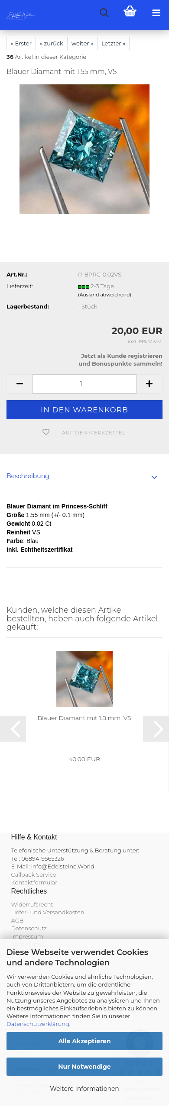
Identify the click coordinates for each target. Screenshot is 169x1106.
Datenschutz (29, 928)
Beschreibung (27, 476)
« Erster (21, 43)
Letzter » (113, 43)
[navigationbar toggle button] (156, 13)
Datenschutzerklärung (37, 1023)
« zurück (51, 43)
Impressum (27, 936)
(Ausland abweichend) (104, 295)
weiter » (82, 43)
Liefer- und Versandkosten (47, 912)
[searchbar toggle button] (104, 13)
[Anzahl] (84, 384)
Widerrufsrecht (32, 904)
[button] (19, 384)
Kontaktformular (34, 882)
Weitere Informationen (84, 1089)
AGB (17, 920)
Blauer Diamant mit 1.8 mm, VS (84, 718)
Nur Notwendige (84, 1067)
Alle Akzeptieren (84, 1041)
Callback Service (33, 874)
